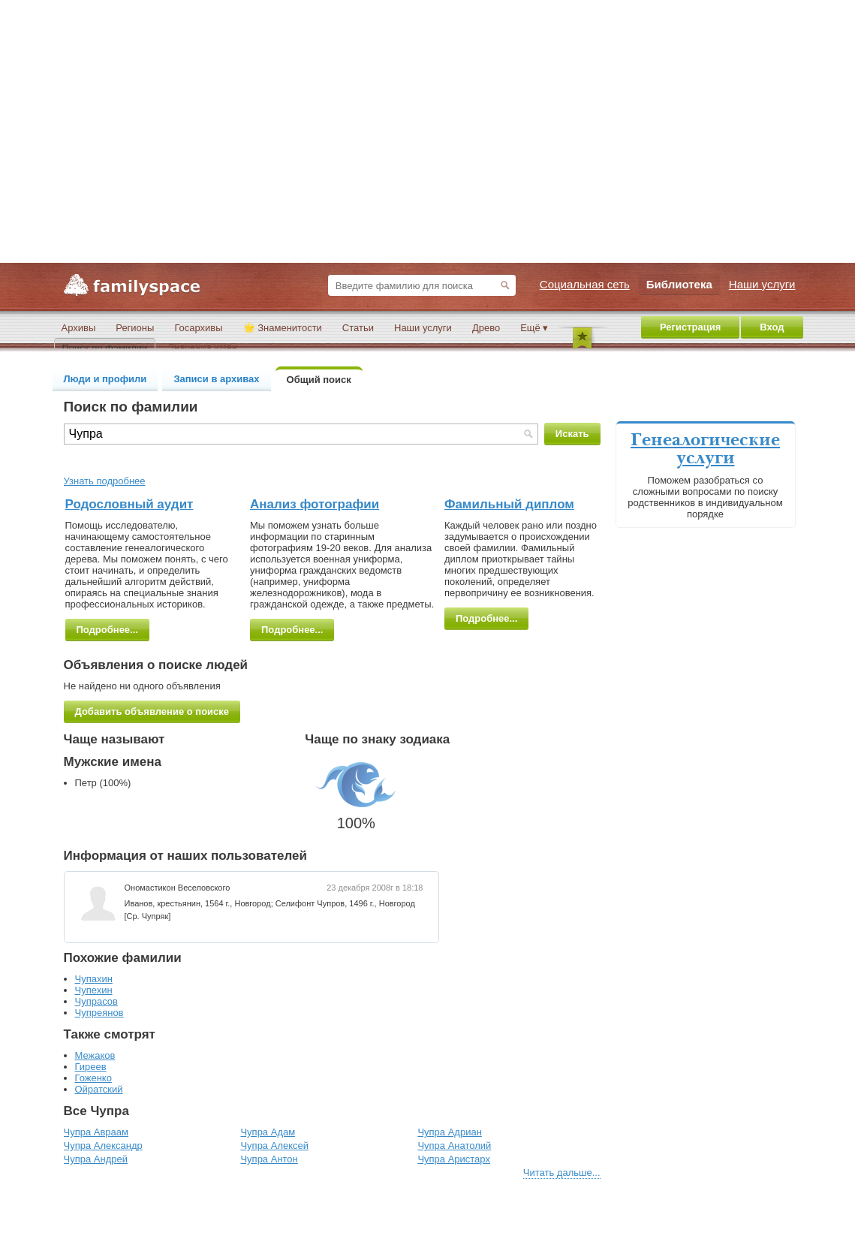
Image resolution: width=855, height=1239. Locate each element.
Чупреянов (99, 1012)
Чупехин (94, 990)
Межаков (95, 1055)
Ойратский (99, 1089)
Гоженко (93, 1078)
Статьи (358, 327)
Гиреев (91, 1066)
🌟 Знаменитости (282, 327)
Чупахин (94, 978)
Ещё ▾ (534, 327)
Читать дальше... (562, 1172)
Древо (486, 327)
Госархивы (198, 327)
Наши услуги (423, 327)
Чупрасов (96, 1001)
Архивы (79, 327)
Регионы (135, 327)
